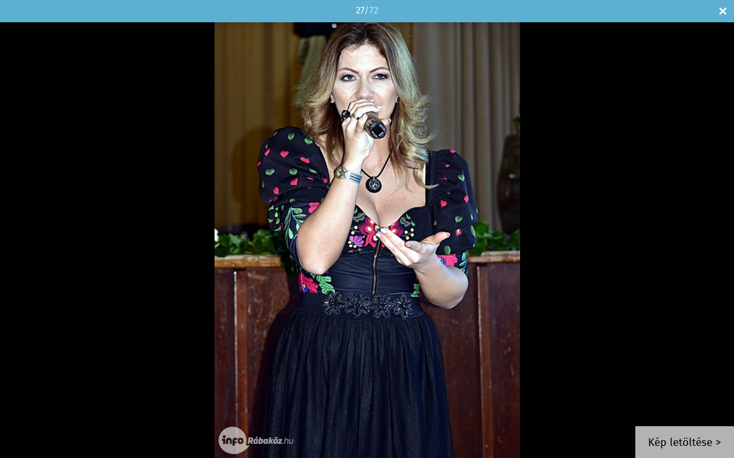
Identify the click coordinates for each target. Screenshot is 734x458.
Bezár (723, 11)
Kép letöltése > (684, 443)
